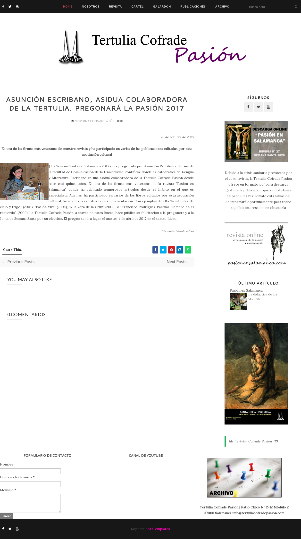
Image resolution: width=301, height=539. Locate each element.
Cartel (137, 6)
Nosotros (91, 6)
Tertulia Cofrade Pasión (95, 121)
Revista (115, 6)
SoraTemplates (158, 529)
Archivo (222, 6)
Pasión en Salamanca (246, 290)
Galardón (162, 6)
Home (67, 6)
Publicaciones (193, 6)
